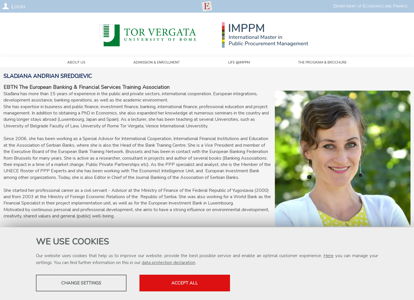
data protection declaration (168, 262)
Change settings (81, 283)
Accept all (185, 283)
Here (328, 256)
